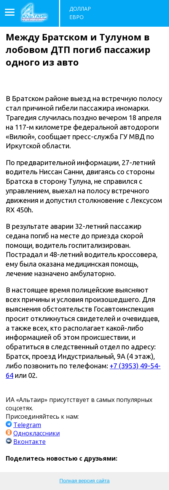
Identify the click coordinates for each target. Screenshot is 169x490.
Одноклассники (36, 433)
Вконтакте (29, 441)
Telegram (27, 425)
